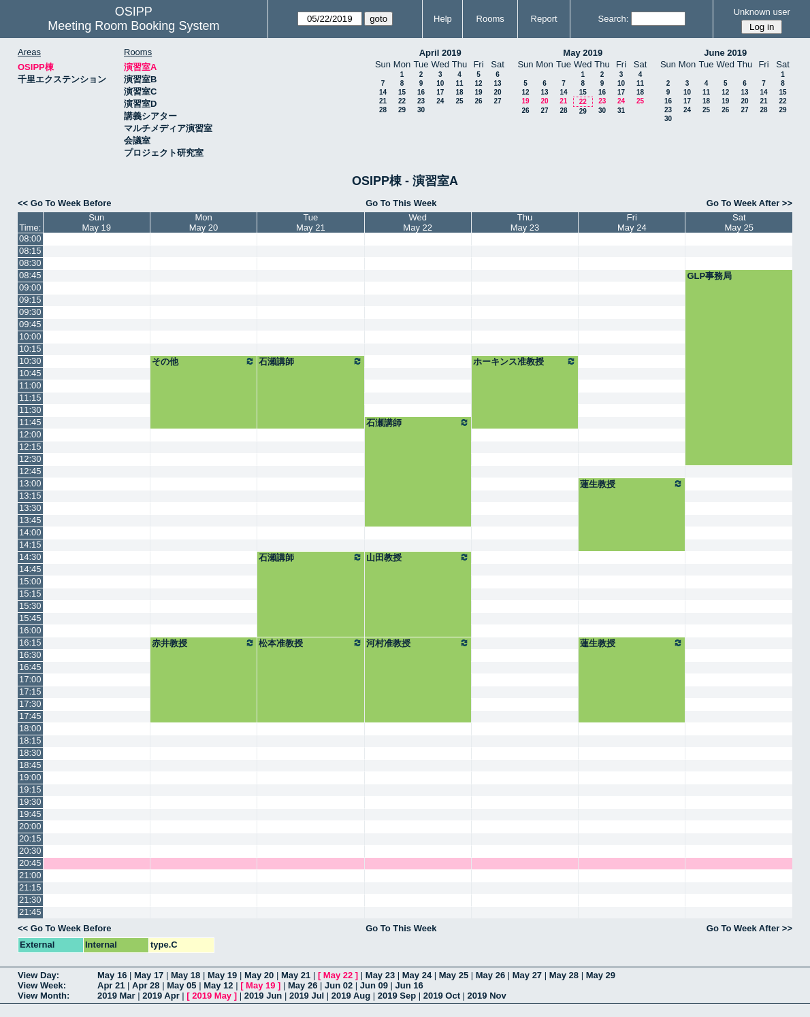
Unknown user (762, 12)
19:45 (30, 814)
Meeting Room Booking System (133, 26)
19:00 (30, 777)
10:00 (30, 336)
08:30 (30, 263)
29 (402, 110)
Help (443, 19)
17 (440, 92)
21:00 (30, 875)
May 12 (218, 985)
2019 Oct (441, 995)
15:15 (30, 593)
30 (421, 110)
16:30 (30, 655)
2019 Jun (263, 995)
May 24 (417, 975)
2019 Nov (487, 995)
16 (421, 92)
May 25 (453, 975)
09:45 (30, 324)
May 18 (185, 975)
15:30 (30, 606)
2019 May (211, 995)
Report (544, 19)
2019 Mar (116, 995)
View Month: (43, 995)
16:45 (30, 667)
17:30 (30, 704)
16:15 (30, 642)
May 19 (222, 975)
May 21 (295, 975)
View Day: (38, 975)
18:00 (30, 728)
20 (497, 92)
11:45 (30, 422)
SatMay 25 (739, 222)
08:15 (30, 251)
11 (459, 83)
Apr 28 (145, 985)
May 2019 (582, 53)
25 (459, 101)
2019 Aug (350, 995)
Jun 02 (339, 985)
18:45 (30, 765)
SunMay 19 (96, 222)
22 (402, 101)
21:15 (30, 887)
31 (621, 110)
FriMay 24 (632, 222)
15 (402, 92)
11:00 (30, 385)
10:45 (30, 373)
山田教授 (418, 557)
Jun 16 (409, 985)
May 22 (338, 975)
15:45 (30, 618)
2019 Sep (397, 995)
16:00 (30, 630)
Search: (613, 19)
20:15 (30, 838)
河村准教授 (418, 642)
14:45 (30, 569)
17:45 (30, 716)
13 (497, 83)
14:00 (30, 532)
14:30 (30, 557)
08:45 (30, 275)
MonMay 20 (203, 222)
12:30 (30, 459)
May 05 (181, 985)
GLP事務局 (709, 276)
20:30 (30, 851)
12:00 (30, 434)
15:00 (30, 581)
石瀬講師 (310, 361)
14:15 (30, 544)
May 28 (564, 975)
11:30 (30, 410)
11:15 (30, 398)
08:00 (30, 238)
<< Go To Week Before (65, 203)
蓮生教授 (631, 483)
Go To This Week (401, 203)
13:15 (30, 495)
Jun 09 (374, 985)
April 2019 (440, 53)
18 (459, 92)
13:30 (30, 508)
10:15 (30, 349)
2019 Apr (160, 995)
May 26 (490, 975)
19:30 (30, 802)
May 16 (112, 975)
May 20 (259, 975)
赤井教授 (203, 642)
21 (383, 101)
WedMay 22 (417, 222)
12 (478, 83)
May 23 (380, 975)
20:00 (30, 826)
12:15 (30, 446)
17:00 (30, 679)
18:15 (30, 740)
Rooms (490, 19)
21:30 (30, 900)
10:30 (30, 361)
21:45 (30, 912)
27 (497, 101)
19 (478, 92)
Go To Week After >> (749, 203)
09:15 (30, 300)
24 (440, 101)
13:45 (30, 520)
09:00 (30, 287)
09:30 (30, 312)
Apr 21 (111, 985)
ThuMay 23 (525, 222)
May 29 (600, 975)
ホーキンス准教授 (525, 361)
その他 (203, 361)
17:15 (30, 691)
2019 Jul (306, 995)
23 (421, 101)
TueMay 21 (310, 222)
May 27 (527, 975)
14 (383, 92)
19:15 (30, 789)
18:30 (30, 753)
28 (383, 110)
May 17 (148, 975)
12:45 (30, 471)
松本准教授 (310, 642)
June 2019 (725, 53)
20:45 (30, 863)
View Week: (42, 985)
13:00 (30, 483)
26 (478, 101)
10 (440, 83)
